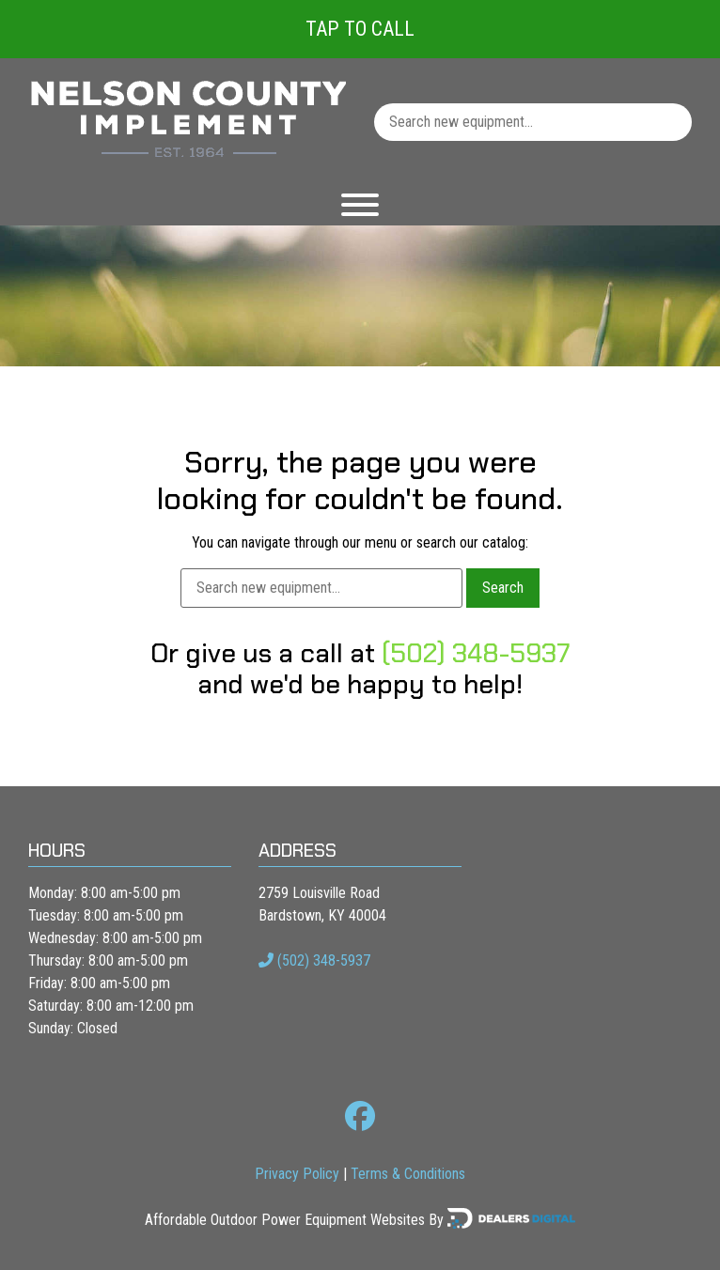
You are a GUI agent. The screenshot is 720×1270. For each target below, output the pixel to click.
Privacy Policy (297, 1174)
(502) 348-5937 (476, 653)
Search (503, 587)
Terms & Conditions (408, 1174)
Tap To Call (360, 28)
